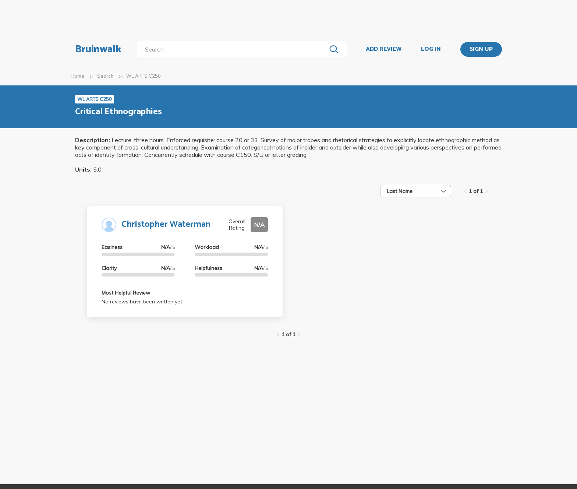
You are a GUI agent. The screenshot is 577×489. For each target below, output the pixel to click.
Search (105, 76)
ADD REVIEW (383, 49)
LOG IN (431, 49)
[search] (233, 49)
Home (77, 76)
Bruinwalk (98, 49)
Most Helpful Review (126, 292)
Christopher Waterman (165, 224)
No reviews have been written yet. (142, 301)
